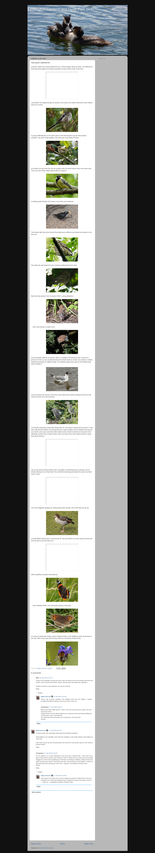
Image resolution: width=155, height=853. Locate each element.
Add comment (36, 792)
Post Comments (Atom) (46, 848)
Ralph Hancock (46, 696)
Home (62, 844)
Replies (40, 693)
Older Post (88, 844)
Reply (37, 689)
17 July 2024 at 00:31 (55, 707)
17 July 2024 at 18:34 (50, 753)
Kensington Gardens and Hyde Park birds (61, 9)
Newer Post (36, 844)
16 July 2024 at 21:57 (46, 678)
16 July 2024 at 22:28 (60, 696)
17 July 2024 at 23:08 (60, 775)
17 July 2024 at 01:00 (55, 730)
